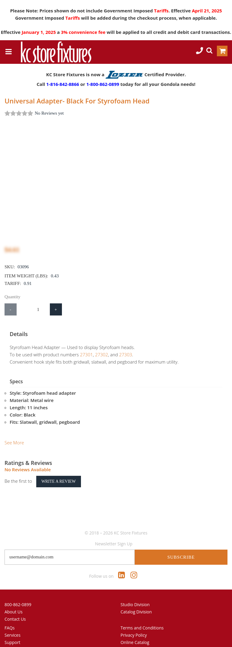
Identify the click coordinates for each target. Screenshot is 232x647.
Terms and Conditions (142, 617)
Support (12, 632)
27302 (96, 354)
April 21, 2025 (207, 11)
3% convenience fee (84, 32)
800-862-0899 (18, 594)
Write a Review (58, 471)
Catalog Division (136, 601)
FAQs (10, 617)
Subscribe (181, 546)
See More (14, 432)
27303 (120, 354)
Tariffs (161, 11)
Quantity (13, 296)
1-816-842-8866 (62, 84)
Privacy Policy (134, 625)
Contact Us (15, 609)
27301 (81, 354)
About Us (14, 601)
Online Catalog (135, 632)
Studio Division (135, 594)
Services (13, 625)
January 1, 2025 (39, 32)
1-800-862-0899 (102, 84)
